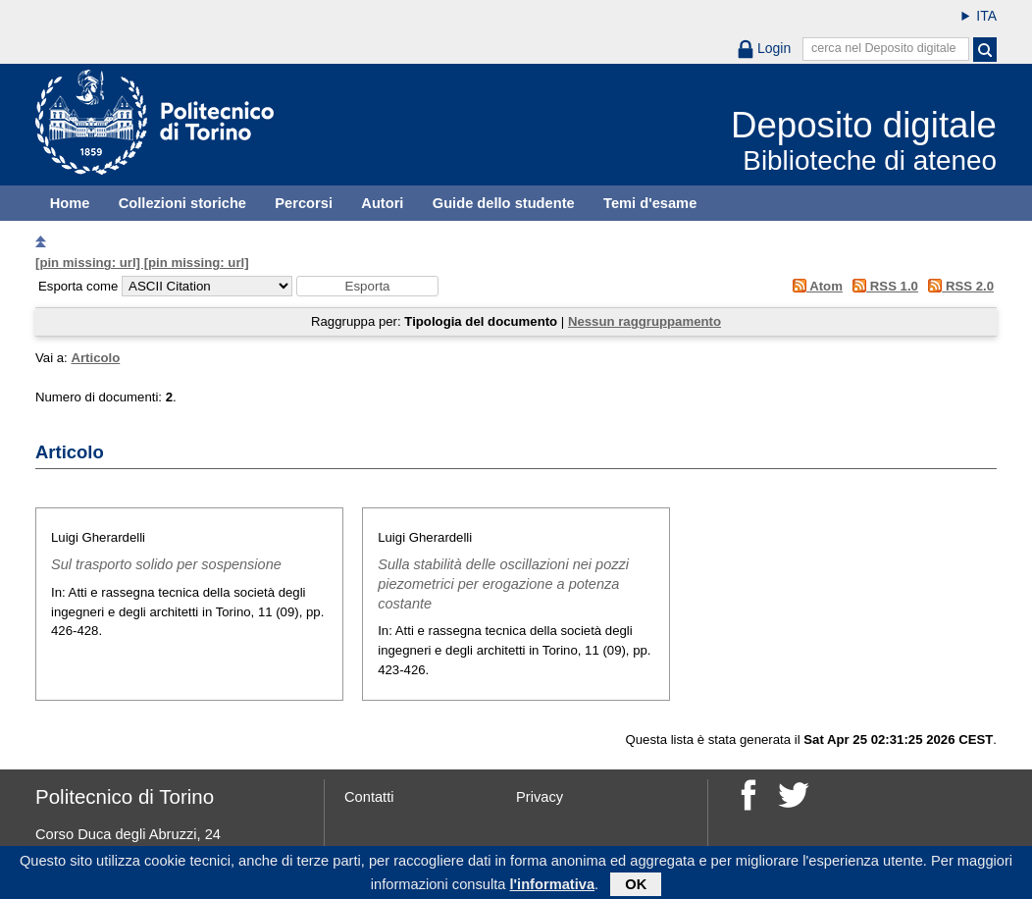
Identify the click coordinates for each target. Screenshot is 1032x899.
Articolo (95, 357)
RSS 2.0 (958, 286)
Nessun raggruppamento (644, 321)
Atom (814, 286)
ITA (986, 16)
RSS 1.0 (882, 286)
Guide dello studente (504, 203)
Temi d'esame (650, 203)
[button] (367, 286)
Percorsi (304, 203)
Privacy (539, 797)
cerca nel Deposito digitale (883, 48)
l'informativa (552, 888)
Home (70, 203)
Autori (382, 203)
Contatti (369, 797)
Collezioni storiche (182, 203)
